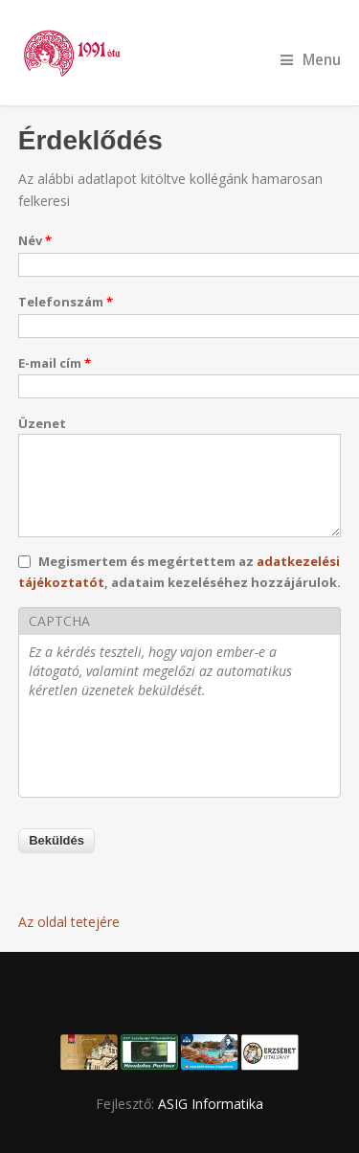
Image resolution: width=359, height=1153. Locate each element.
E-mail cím (54, 363)
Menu (310, 60)
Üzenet (42, 423)
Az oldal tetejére (69, 922)
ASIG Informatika (210, 1104)
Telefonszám (65, 301)
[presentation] (174, 749)
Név (35, 240)
